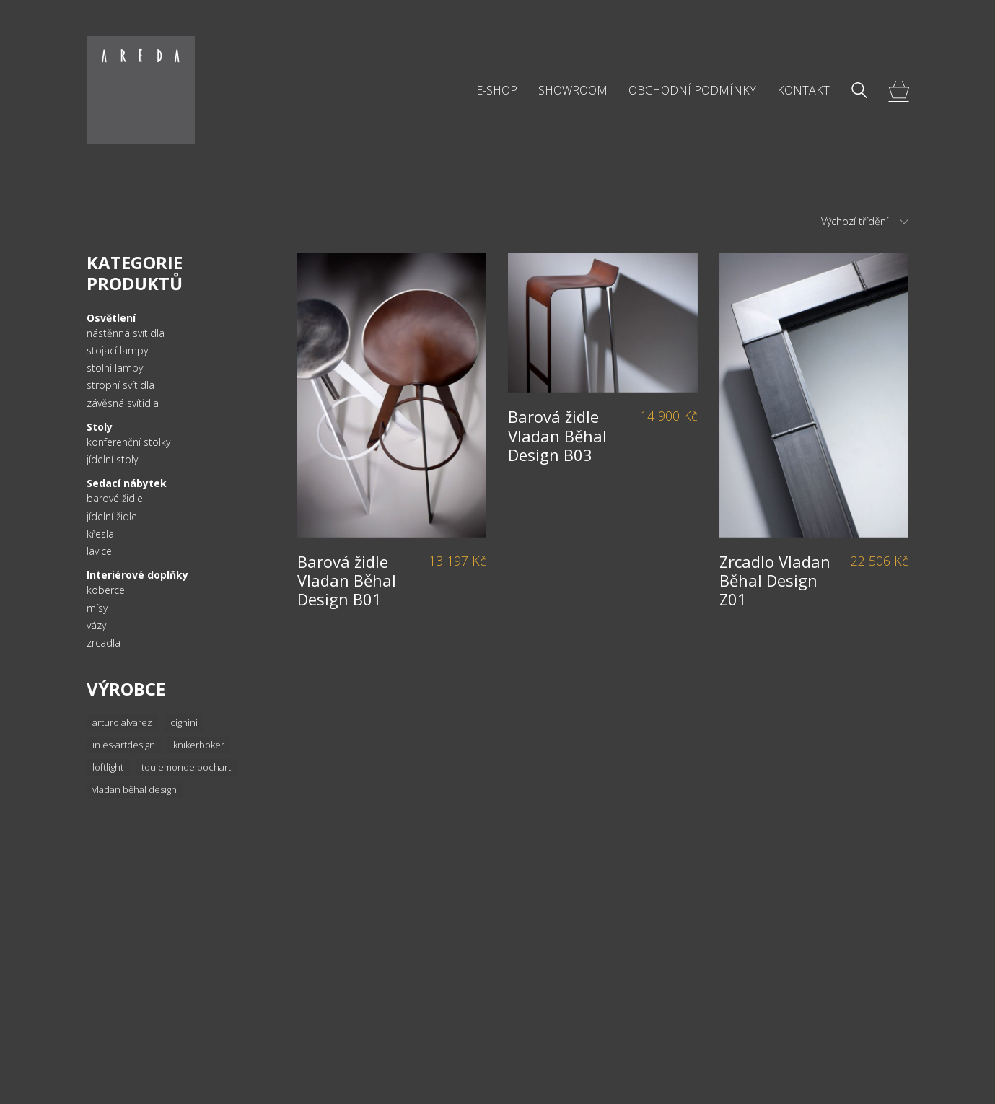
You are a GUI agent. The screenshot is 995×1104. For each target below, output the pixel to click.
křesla (100, 533)
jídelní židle (112, 516)
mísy (97, 608)
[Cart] (899, 90)
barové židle (115, 498)
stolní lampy (115, 368)
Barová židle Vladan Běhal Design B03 (557, 435)
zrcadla (103, 642)
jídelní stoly (112, 459)
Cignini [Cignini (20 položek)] (184, 722)
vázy (96, 625)
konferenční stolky (128, 442)
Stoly (100, 427)
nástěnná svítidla (126, 333)
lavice (99, 551)
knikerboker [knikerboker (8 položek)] (198, 744)
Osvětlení (111, 318)
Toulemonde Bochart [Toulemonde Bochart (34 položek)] (186, 767)
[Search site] (859, 91)
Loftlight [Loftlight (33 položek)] (107, 767)
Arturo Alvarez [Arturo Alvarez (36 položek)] (122, 722)
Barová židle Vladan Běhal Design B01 (346, 580)
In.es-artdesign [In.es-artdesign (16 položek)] (123, 744)
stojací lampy (117, 350)
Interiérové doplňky (137, 575)
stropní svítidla (120, 385)
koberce (106, 590)
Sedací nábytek (127, 483)
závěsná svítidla (123, 403)
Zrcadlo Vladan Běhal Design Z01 (774, 580)
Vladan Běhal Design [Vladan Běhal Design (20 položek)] (134, 789)
